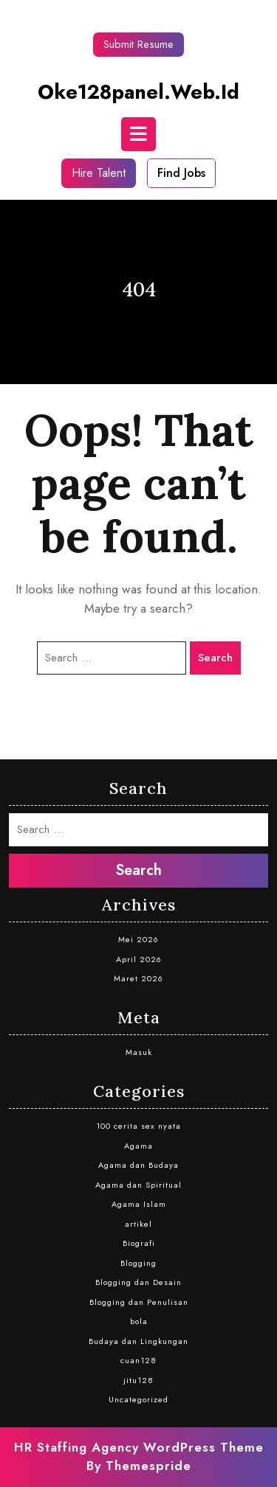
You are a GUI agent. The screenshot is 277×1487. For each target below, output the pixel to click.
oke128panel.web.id (138, 91)
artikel (138, 1224)
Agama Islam (139, 1204)
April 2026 (139, 959)
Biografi (139, 1243)
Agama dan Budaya (138, 1165)
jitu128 (138, 1380)
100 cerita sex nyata (138, 1126)
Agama (138, 1146)
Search (215, 658)
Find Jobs (181, 172)
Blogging (138, 1263)
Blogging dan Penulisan (138, 1302)
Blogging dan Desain (138, 1282)
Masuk (139, 1052)
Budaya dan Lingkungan (138, 1341)
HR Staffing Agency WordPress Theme (139, 1447)
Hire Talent (99, 172)
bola (139, 1321)
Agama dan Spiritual (138, 1185)
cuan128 (138, 1360)
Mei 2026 (138, 939)
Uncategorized (138, 1399)
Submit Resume (138, 44)
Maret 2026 (138, 978)
